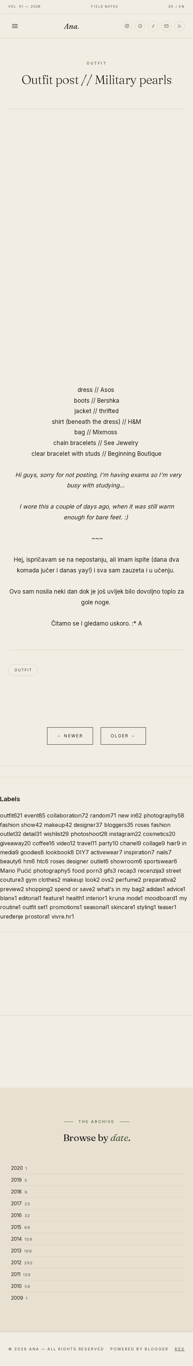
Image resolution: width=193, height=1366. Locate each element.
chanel (130, 843)
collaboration (67, 815)
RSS (180, 1349)
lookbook (60, 852)
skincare (123, 907)
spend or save (75, 889)
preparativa (159, 879)
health (75, 898)
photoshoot (89, 833)
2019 (19, 1180)
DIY (82, 852)
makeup (58, 824)
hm (29, 861)
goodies (32, 852)
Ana (71, 26)
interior (96, 898)
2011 (21, 1274)
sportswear (160, 861)
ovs (107, 879)
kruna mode (126, 898)
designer (88, 824)
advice (176, 889)
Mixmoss (105, 432)
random (103, 815)
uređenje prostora (25, 916)
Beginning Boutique (135, 453)
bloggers (118, 824)
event (34, 815)
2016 (20, 1215)
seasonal (96, 907)
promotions (65, 907)
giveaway (15, 843)
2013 (21, 1251)
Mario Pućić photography (35, 870)
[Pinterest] (140, 26)
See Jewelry (121, 442)
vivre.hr (63, 916)
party (108, 843)
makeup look (81, 879)
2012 (22, 1262)
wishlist (56, 833)
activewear (106, 852)
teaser (167, 907)
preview (12, 889)
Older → (123, 735)
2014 (22, 1239)
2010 (20, 1286)
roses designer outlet (79, 861)
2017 (20, 1203)
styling (146, 907)
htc (42, 861)
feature (53, 898)
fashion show (21, 824)
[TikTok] (153, 26)
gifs (110, 870)
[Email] (166, 26)
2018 (19, 1192)
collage (154, 843)
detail (32, 833)
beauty (10, 861)
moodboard (161, 898)
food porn (87, 870)
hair (173, 843)
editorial (30, 898)
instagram (125, 833)
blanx (8, 898)
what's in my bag (121, 889)
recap (127, 870)
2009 (19, 1298)
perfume (128, 879)
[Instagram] (127, 26)
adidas (155, 889)
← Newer (70, 735)
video (65, 843)
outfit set (35, 907)
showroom (126, 861)
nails (164, 852)
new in (130, 815)
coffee (44, 843)
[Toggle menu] (14, 26)
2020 (19, 1168)
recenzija (151, 870)
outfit (23, 670)
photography (164, 815)
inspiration (139, 852)
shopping (39, 889)
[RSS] (179, 26)
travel (87, 843)
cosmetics (159, 833)
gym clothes (43, 879)
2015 (20, 1227)
